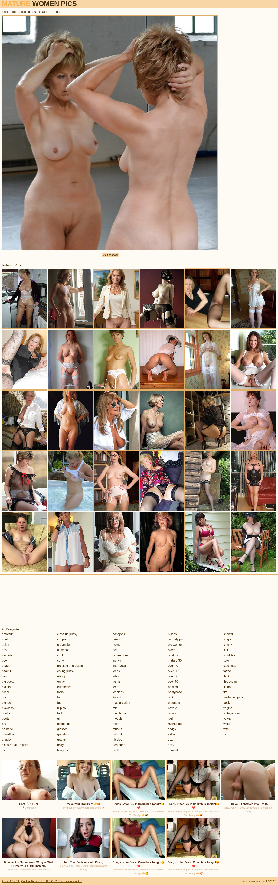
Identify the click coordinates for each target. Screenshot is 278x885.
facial (60, 692)
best (5, 676)
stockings (229, 665)
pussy (172, 713)
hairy (60, 745)
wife (226, 729)
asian (5, 644)
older (171, 650)
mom (116, 723)
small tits (229, 655)
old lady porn (176, 639)
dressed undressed (70, 665)
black (5, 697)
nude (116, 750)
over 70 (173, 681)
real (170, 718)
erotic (61, 681)
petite (171, 697)
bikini (5, 692)
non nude (119, 745)
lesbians (118, 692)
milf (115, 708)
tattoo (227, 671)
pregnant (174, 702)
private (172, 708)
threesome (230, 681)
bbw (4, 660)
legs (115, 686)
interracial (119, 665)
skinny (227, 644)
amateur (7, 634)
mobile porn (121, 713)
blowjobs (8, 708)
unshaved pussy (234, 697)
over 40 (173, 665)
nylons (172, 634)
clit (4, 750)
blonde (6, 702)
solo (226, 660)
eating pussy (65, 671)
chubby (7, 739)
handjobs (119, 634)
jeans (116, 671)
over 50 (173, 671)
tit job (227, 686)
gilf (59, 718)
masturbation (121, 702)
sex (170, 739)
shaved (173, 750)
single (227, 639)
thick (226, 676)
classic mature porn (15, 745)
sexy (171, 745)
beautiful (7, 671)
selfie (171, 734)
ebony (61, 676)
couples (62, 639)
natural (117, 734)
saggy (172, 729)
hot (115, 650)
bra (4, 723)
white (226, 723)
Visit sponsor (110, 254)
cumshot (63, 650)
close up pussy (67, 634)
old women (175, 644)
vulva (226, 718)
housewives (121, 655)
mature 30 (175, 660)
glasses (62, 729)
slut (225, 650)
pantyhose (175, 692)
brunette (7, 729)
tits (225, 692)
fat (59, 697)
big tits (6, 686)
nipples (117, 739)
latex (116, 676)
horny (116, 644)
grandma (63, 734)
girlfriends (63, 723)
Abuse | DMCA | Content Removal (22, 881)
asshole (7, 655)
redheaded (175, 723)
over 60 (173, 676)
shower (228, 634)
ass (4, 650)
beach (6, 665)
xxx (225, 734)
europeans (64, 686)
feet (59, 702)
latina (116, 681)
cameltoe (8, 734)
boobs (6, 713)
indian (117, 660)
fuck (60, 713)
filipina (61, 708)
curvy (60, 660)
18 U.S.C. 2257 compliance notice (62, 881)
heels (116, 639)
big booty (8, 681)
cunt (60, 655)
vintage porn (231, 713)
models (118, 718)
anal (5, 639)
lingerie (118, 697)
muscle (117, 729)
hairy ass (63, 750)
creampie (63, 644)
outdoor (173, 655)
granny (62, 739)
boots (5, 718)
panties (173, 686)
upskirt (227, 702)
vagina (227, 708)
